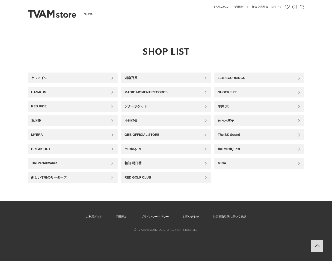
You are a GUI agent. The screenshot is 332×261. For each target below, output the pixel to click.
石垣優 (37, 128)
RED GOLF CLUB (141, 193)
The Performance (47, 177)
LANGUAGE (222, 7)
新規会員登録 (260, 7)
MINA (223, 177)
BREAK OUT (43, 160)
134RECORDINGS (234, 79)
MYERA (39, 144)
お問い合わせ (294, 7)
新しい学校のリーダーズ (52, 193)
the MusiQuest (231, 160)
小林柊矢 (133, 128)
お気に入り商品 (287, 7)
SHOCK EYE (230, 95)
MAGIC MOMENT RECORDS (150, 95)
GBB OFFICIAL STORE (146, 144)
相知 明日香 (135, 177)
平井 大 (225, 111)
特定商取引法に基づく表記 (235, 233)
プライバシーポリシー (153, 233)
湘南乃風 (133, 79)
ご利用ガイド (240, 7)
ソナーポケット (138, 111)
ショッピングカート (302, 7)
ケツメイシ (41, 79)
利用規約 (116, 233)
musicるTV (135, 160)
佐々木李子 (228, 128)
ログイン (276, 7)
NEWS (88, 14)
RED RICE (41, 111)
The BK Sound (231, 144)
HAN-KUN (41, 95)
